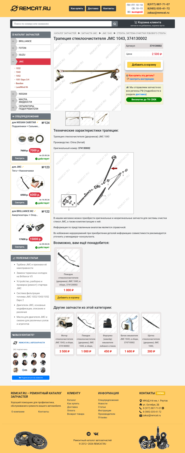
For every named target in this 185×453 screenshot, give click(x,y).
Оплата (71, 410)
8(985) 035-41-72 (158, 8)
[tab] (31, 41)
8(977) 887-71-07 (158, 4)
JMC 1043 (107, 33)
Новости (102, 403)
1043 (18, 72)
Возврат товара (75, 414)
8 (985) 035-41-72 (152, 411)
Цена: (129, 54)
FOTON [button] (22, 48)
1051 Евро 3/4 (22, 79)
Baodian (19, 83)
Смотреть (19, 158)
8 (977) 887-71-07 (153, 408)
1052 (18, 76)
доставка (141, 94)
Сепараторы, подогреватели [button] (28, 107)
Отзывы (102, 417)
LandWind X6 (22, 87)
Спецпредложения (108, 400)
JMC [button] (21, 61)
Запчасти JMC (89, 33)
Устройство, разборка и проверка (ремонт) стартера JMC (32, 285)
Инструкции (104, 410)
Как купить (77, 8)
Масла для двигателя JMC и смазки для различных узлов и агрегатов (32, 320)
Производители (106, 414)
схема (160, 393)
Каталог (71, 400)
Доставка (93, 8)
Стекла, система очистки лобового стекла (141, 33)
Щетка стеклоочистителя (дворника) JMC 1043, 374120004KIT (151, 342)
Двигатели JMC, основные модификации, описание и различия (31, 308)
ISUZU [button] (22, 54)
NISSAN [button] (23, 94)
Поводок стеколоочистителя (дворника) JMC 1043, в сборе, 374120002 (86, 342)
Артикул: (130, 45)
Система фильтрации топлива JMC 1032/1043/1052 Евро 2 (33, 297)
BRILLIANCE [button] (25, 41)
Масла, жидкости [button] (25, 100)
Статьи (102, 407)
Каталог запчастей (65, 33)
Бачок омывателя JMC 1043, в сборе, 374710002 (129, 339)
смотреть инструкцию (142, 79)
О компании (17, 411)
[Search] (62, 23)
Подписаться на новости (31, 378)
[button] (118, 77)
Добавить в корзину (144, 64)
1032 (18, 68)
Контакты (108, 8)
